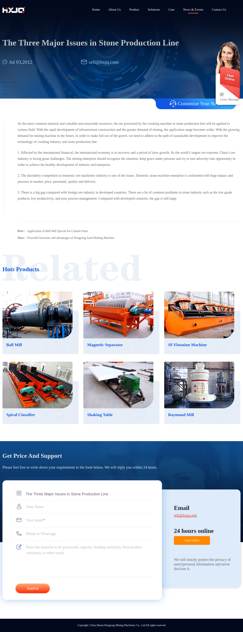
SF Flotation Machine (187, 344)
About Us (114, 9)
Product (134, 9)
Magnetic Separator (105, 344)
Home (96, 9)
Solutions (154, 9)
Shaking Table (100, 414)
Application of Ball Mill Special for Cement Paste (57, 231)
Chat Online (192, 540)
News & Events (193, 9)
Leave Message (229, 99)
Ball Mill (14, 344)
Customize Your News (196, 103)
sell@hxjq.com (104, 62)
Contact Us (219, 9)
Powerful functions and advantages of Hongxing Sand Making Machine (70, 237)
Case (171, 9)
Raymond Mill (181, 414)
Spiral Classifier (20, 414)
